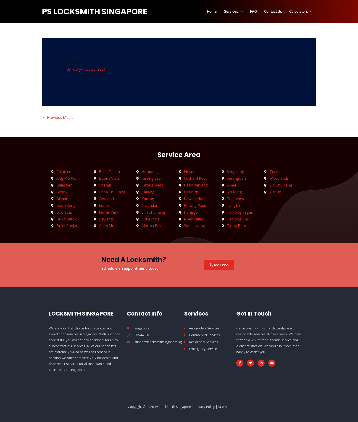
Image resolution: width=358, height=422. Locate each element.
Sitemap (224, 406)
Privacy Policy (205, 406)
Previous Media (58, 117)
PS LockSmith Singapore (94, 11)
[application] (240, 11)
